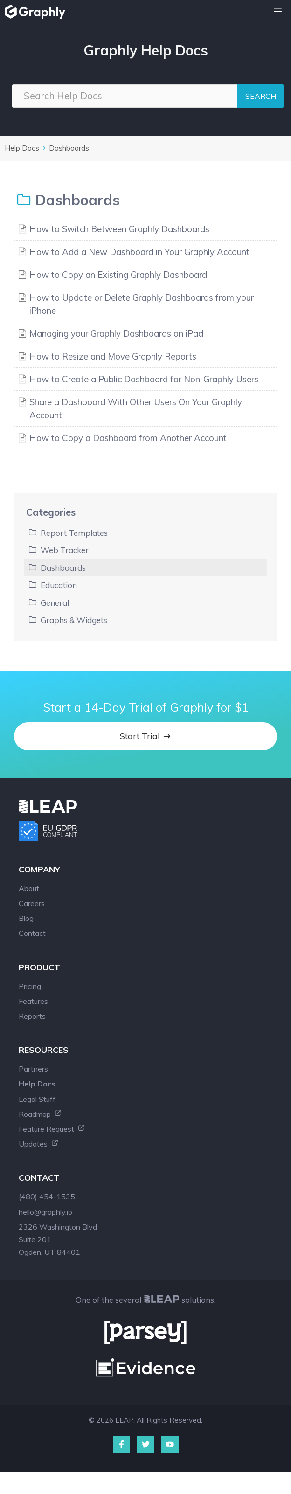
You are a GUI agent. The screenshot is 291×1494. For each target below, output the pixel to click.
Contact (32, 933)
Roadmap (40, 1114)
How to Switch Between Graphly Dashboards (119, 229)
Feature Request (52, 1129)
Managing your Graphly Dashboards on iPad (116, 333)
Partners (33, 1068)
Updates (39, 1143)
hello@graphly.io (45, 1212)
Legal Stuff (37, 1099)
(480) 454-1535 (47, 1196)
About (29, 888)
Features (33, 1001)
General (55, 603)
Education (59, 585)
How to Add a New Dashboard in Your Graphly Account (139, 251)
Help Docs (22, 148)
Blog (26, 918)
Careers (32, 903)
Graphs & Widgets (74, 620)
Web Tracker (65, 550)
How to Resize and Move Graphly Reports (112, 356)
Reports (32, 1016)
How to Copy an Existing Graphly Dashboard (118, 274)
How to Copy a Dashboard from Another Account (128, 437)
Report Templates (74, 533)
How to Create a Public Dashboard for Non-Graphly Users (143, 379)
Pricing (30, 986)
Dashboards (69, 148)
